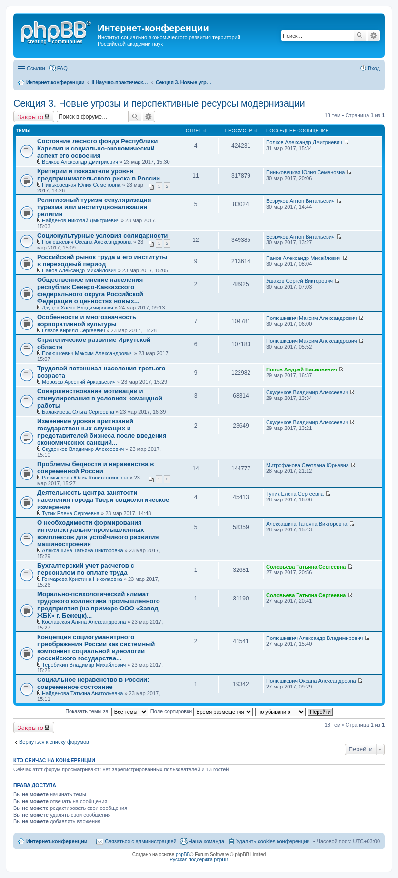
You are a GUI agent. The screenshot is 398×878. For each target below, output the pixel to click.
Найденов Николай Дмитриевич (80, 220)
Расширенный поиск (373, 35)
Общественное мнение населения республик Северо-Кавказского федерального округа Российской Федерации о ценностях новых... (90, 290)
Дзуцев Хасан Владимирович (77, 307)
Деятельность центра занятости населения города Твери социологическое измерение (103, 499)
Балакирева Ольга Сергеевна (78, 412)
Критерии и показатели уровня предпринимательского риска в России (98, 175)
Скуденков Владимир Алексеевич (307, 392)
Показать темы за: (106, 711)
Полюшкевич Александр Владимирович (314, 638)
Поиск (360, 35)
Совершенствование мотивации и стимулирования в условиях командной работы (99, 398)
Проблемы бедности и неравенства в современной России (95, 467)
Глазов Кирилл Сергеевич (73, 330)
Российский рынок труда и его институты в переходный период (102, 260)
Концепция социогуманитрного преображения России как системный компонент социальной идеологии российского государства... (96, 647)
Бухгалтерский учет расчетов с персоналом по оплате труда (85, 569)
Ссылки (36, 68)
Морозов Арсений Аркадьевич (79, 382)
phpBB (183, 854)
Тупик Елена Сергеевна (71, 513)
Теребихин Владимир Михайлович (84, 665)
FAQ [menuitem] (62, 68)
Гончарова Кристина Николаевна (82, 579)
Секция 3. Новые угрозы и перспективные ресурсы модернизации (159, 103)
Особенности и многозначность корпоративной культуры (86, 320)
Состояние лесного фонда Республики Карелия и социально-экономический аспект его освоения (97, 148)
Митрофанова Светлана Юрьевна (307, 465)
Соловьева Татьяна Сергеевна (306, 566)
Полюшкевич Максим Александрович (311, 318)
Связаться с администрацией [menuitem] (140, 841)
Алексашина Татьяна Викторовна (82, 550)
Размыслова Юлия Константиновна (85, 477)
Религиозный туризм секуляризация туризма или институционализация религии (94, 207)
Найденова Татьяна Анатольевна (82, 693)
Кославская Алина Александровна (84, 622)
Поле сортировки (201, 711)
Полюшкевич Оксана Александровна (87, 242)
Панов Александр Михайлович (79, 270)
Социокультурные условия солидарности (102, 235)
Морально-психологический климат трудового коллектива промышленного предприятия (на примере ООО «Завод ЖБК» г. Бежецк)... (98, 604)
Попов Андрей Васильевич (301, 369)
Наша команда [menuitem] (206, 841)
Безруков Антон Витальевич (300, 201)
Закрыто (30, 116)
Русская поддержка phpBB (198, 859)
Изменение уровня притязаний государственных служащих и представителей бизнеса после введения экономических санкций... (102, 432)
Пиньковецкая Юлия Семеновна (81, 185)
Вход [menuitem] (374, 68)
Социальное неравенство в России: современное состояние (93, 683)
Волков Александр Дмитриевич (80, 162)
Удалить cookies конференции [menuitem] (273, 841)
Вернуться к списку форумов (54, 742)
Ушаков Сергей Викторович (299, 281)
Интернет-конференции (57, 841)
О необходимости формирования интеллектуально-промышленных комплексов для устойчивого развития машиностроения (98, 533)
